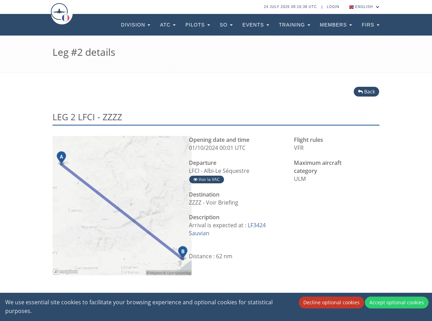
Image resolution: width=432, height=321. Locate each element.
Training (294, 25)
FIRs (370, 25)
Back (366, 91)
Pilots (197, 25)
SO (226, 25)
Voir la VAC (206, 179)
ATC (168, 25)
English (364, 7)
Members (336, 25)
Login (333, 7)
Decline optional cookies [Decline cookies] (331, 302)
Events (255, 25)
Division (135, 25)
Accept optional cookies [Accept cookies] (396, 302)
